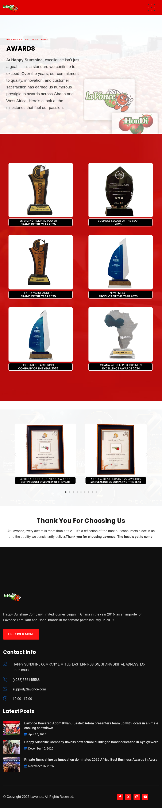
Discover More (21, 634)
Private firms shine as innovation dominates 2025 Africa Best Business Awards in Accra (90, 760)
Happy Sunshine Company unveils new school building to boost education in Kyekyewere (91, 742)
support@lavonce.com (29, 689)
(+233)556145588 (26, 680)
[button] (15, 454)
